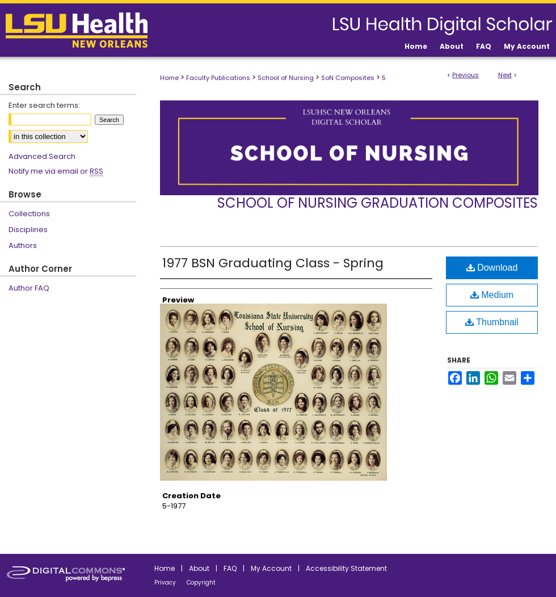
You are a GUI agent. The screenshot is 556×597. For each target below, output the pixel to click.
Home (169, 77)
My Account (271, 568)
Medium (491, 295)
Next (505, 74)
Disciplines (28, 229)
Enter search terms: (44, 105)
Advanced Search (42, 156)
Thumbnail (492, 322)
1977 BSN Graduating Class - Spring (273, 263)
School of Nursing (286, 77)
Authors (23, 245)
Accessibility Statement (346, 568)
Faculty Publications (218, 77)
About (199, 568)
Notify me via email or (56, 171)
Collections (29, 213)
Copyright (201, 582)
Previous (465, 74)
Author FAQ (29, 288)
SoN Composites (347, 77)
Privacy (165, 582)
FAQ (230, 568)
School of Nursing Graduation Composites (377, 203)
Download (492, 267)
